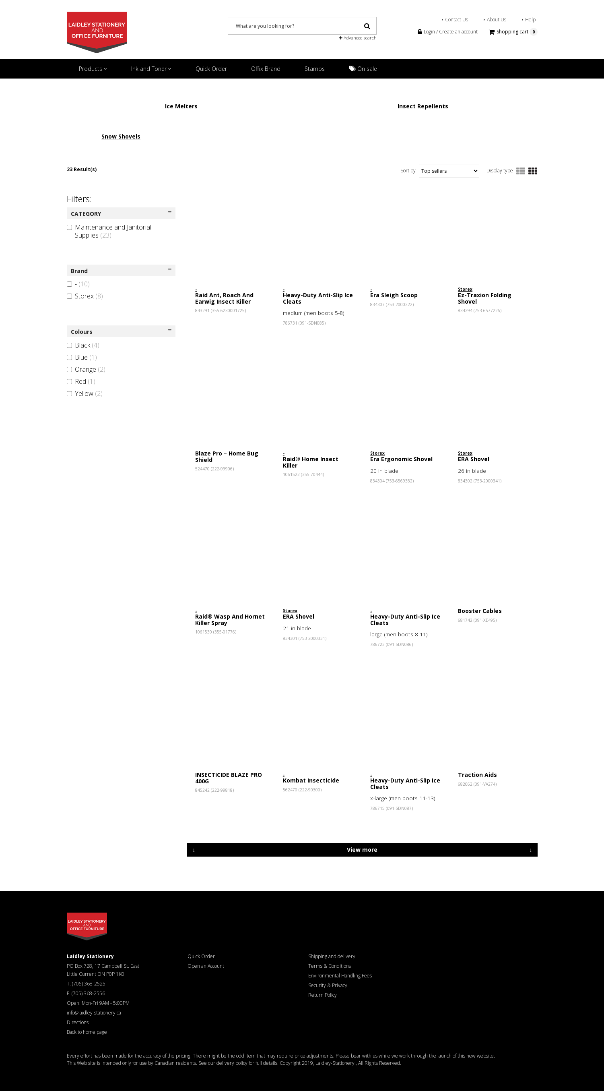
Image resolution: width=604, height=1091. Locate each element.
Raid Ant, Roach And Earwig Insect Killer (224, 298)
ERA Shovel (473, 459)
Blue (82, 357)
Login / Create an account (448, 31)
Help (530, 19)
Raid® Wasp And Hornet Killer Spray (230, 619)
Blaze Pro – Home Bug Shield (226, 456)
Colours (121, 331)
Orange (86, 369)
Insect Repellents (423, 106)
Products (93, 68)
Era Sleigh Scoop (394, 295)
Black (83, 345)
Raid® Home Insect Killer (310, 462)
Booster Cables (480, 611)
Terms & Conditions (329, 966)
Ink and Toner (151, 68)
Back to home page (87, 1032)
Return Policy (322, 995)
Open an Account (206, 966)
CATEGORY (121, 213)
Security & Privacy (327, 985)
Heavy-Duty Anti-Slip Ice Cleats (318, 298)
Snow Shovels (120, 136)
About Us (496, 19)
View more (362, 849)
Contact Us (456, 19)
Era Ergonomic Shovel (401, 459)
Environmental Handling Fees (340, 975)
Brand (121, 271)
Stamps (315, 68)
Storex (85, 296)
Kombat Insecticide (311, 780)
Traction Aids (477, 774)
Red (81, 381)
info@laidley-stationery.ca (94, 1012)
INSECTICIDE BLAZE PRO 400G (228, 778)
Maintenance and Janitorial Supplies (109, 231)
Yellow (85, 393)
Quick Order (211, 68)
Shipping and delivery (331, 956)
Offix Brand (265, 68)
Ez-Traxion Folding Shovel (484, 298)
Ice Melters (181, 106)
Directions (78, 1022)
